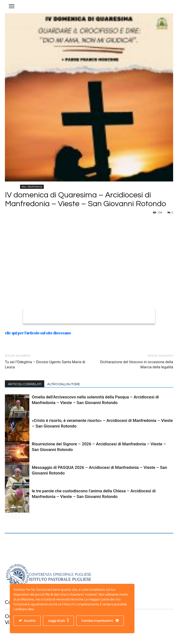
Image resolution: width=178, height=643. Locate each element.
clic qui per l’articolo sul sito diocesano (38, 333)
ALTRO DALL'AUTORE (63, 384)
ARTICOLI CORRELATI (24, 384)
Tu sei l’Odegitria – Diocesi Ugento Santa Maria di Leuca (45, 364)
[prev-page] (8, 515)
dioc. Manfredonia (32, 186)
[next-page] (16, 515)
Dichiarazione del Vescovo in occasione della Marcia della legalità (136, 364)
